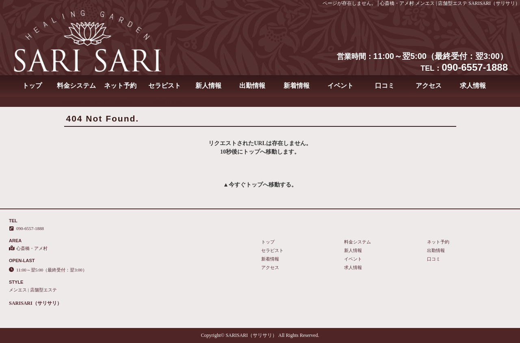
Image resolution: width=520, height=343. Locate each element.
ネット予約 (120, 85)
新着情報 (297, 85)
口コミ (384, 85)
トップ (32, 85)
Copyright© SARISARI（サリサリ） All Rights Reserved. (260, 335)
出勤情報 (252, 85)
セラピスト (164, 85)
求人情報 (473, 85)
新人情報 (208, 85)
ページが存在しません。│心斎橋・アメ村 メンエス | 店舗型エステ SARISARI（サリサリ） (421, 3)
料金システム (76, 85)
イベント (340, 85)
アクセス (429, 85)
